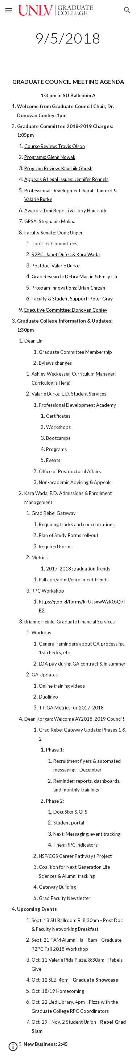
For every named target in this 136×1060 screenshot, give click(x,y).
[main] (68, 38)
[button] (8, 10)
